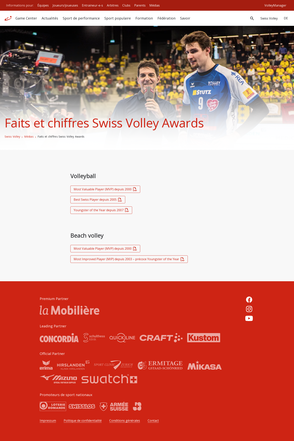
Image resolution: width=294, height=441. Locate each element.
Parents (140, 5)
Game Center (26, 18)
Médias (154, 5)
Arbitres (113, 5)
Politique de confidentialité (83, 421)
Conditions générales (124, 421)
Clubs (126, 5)
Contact (153, 421)
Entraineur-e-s (92, 5)
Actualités (50, 18)
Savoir (185, 18)
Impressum (48, 421)
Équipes (43, 5)
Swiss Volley (12, 136)
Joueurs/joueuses (65, 5)
